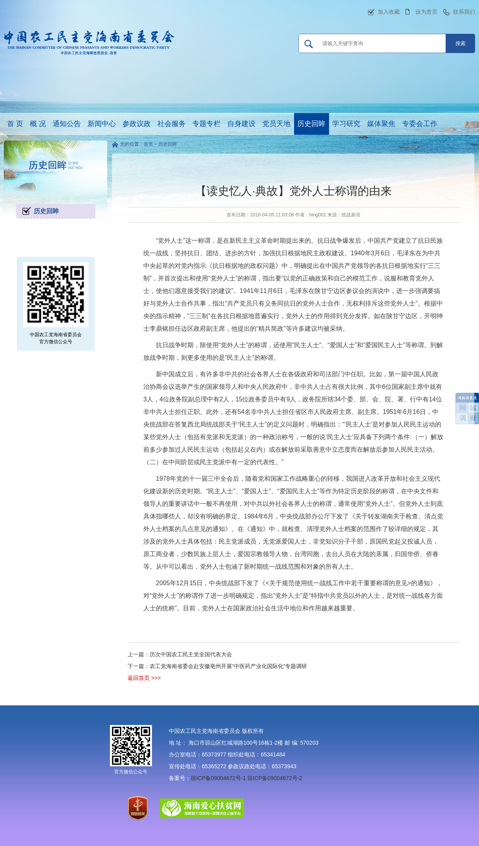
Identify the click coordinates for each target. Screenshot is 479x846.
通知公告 (67, 124)
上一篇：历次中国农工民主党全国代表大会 (180, 654)
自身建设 (241, 124)
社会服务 (171, 124)
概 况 (38, 124)
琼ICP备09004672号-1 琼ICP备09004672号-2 (246, 778)
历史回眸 (311, 124)
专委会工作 (419, 124)
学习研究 (346, 124)
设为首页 (426, 12)
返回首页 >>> (144, 678)
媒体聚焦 (381, 124)
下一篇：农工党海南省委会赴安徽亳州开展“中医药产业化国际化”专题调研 (217, 666)
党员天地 (276, 124)
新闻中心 (102, 124)
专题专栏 (206, 124)
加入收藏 (389, 12)
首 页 (15, 124)
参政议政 (136, 124)
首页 (148, 144)
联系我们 (464, 12)
